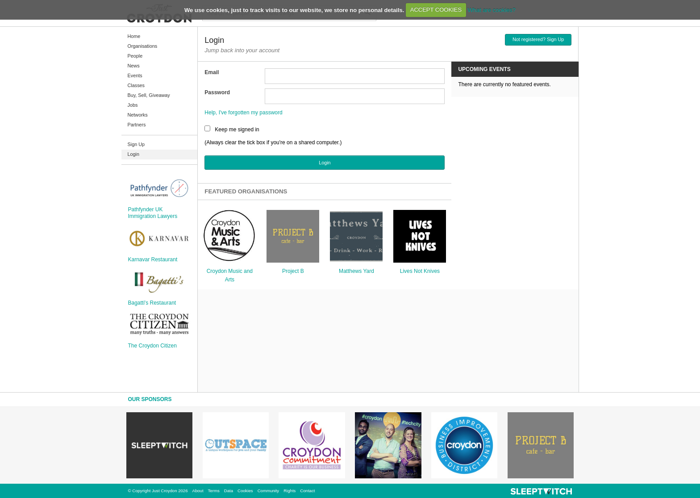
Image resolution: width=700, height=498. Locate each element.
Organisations (143, 46)
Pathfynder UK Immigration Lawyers (153, 212)
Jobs (133, 105)
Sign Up (136, 144)
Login (133, 154)
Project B (293, 271)
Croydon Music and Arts (230, 275)
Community (268, 490)
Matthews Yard (356, 271)
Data (228, 490)
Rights (289, 490)
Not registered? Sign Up (538, 39)
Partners (137, 124)
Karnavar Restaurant (153, 259)
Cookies (245, 490)
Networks (138, 114)
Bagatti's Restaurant (152, 303)
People (135, 56)
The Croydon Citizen (152, 346)
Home (134, 36)
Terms (214, 490)
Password (217, 92)
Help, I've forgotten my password (243, 112)
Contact (307, 490)
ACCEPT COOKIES (436, 9)
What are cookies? (491, 9)
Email (211, 72)
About (198, 490)
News (134, 65)
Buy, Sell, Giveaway (149, 95)
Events (135, 75)
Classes (136, 85)
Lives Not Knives (420, 271)
